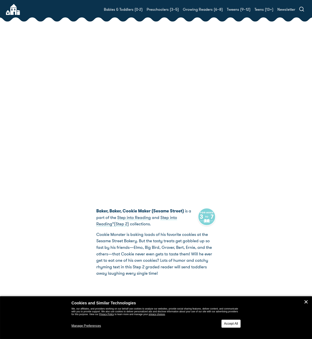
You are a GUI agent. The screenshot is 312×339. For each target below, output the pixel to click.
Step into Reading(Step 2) (176, 218)
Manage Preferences (86, 325)
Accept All (231, 323)
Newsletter (286, 9)
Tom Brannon (171, 125)
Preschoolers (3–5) (163, 9)
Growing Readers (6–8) (203, 9)
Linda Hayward (186, 120)
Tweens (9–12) (239, 9)
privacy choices (157, 314)
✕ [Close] (306, 302)
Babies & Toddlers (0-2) (123, 9)
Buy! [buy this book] (168, 139)
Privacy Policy (106, 314)
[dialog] (156, 317)
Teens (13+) (263, 9)
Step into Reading (125, 218)
